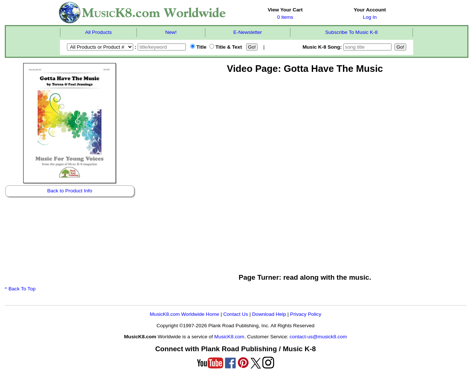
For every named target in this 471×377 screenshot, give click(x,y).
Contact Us (235, 314)
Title (198, 47)
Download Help (269, 314)
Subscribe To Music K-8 (351, 32)
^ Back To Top (20, 289)
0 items (285, 17)
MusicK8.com (229, 336)
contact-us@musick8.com (318, 336)
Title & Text (225, 47)
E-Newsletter (247, 32)
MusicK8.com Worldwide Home (184, 314)
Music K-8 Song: (347, 47)
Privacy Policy (305, 314)
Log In (370, 17)
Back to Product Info (69, 190)
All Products (98, 32)
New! (171, 32)
